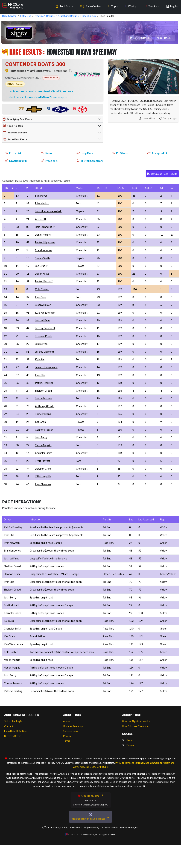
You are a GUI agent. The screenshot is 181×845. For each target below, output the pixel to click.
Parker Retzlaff (43, 281)
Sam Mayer (41, 195)
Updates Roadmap (73, 726)
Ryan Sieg (40, 297)
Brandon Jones (43, 250)
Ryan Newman (43, 484)
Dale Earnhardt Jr (45, 226)
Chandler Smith (43, 452)
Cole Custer (42, 289)
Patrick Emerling (44, 382)
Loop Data (85, 153)
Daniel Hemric (43, 234)
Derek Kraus (42, 273)
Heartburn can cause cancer (90, 818)
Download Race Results (162, 173)
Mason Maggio (43, 445)
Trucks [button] (151, 5)
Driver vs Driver (12, 736)
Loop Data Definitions (15, 731)
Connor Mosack (44, 429)
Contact (8, 726)
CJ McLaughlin (43, 476)
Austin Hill (40, 219)
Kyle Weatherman (45, 312)
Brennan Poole (43, 336)
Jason (127, 740)
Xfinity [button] (131, 5)
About (66, 721)
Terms (66, 740)
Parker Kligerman (45, 242)
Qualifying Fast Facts (17, 119)
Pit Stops (119, 153)
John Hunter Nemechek (48, 211)
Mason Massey (43, 398)
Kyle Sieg (40, 359)
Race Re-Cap (13, 126)
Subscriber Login (13, 721)
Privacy (67, 736)
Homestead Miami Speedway (30, 71)
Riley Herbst (42, 203)
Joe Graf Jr (41, 265)
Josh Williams (42, 320)
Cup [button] (112, 5)
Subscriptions (70, 731)
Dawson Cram (43, 468)
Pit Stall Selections (89, 160)
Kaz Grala (40, 421)
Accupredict (157, 153)
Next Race (164, 37)
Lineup (47, 153)
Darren (128, 745)
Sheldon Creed (43, 390)
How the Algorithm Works (136, 721)
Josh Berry (41, 437)
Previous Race (140, 37)
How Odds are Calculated (135, 726)
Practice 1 (49, 160)
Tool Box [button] (63, 5)
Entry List (13, 153)
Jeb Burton (41, 343)
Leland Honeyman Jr (46, 367)
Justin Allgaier (43, 304)
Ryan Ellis (40, 375)
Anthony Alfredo (44, 406)
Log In (172, 5)
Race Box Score (15, 132)
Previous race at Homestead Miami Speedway (43, 91)
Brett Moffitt (42, 460)
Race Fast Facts (15, 139)
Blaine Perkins (43, 413)
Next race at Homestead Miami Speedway (36, 97)
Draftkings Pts (16, 160)
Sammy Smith (42, 258)
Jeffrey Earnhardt (45, 328)
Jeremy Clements (44, 351)
